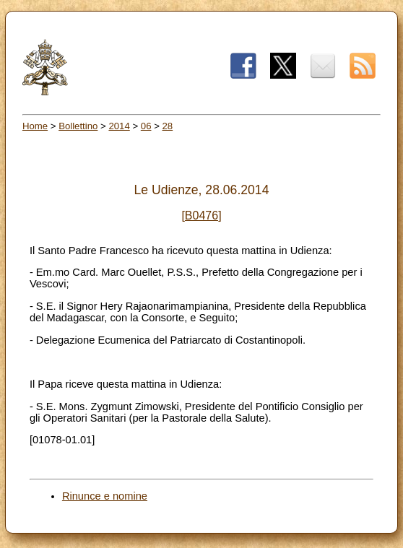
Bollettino (78, 126)
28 (167, 126)
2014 (118, 126)
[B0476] (201, 215)
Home (35, 126)
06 (146, 126)
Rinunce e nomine (104, 496)
